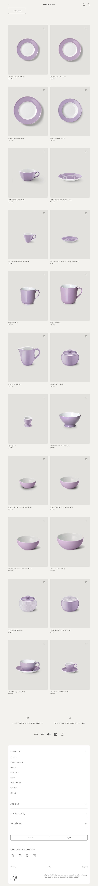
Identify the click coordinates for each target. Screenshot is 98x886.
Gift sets (13, 793)
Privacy (13, 867)
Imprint (85, 867)
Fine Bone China (16, 762)
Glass (12, 778)
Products (13, 757)
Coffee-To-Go (15, 783)
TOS (49, 867)
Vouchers (13, 788)
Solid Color (14, 773)
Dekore (13, 767)
